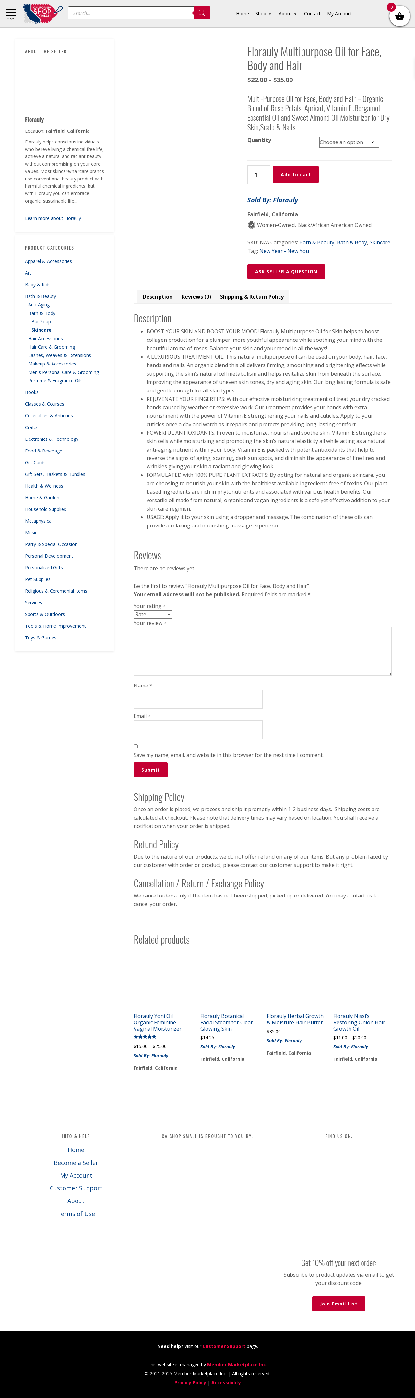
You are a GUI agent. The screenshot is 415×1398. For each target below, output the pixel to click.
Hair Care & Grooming (51, 347)
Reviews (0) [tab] (196, 296)
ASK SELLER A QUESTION (286, 271)
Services (33, 603)
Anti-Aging (39, 305)
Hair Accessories (45, 338)
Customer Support (76, 1188)
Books (32, 392)
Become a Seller (76, 1163)
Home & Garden (42, 497)
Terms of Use (76, 1214)
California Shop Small (43, 14)
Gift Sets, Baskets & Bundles (55, 474)
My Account (76, 1175)
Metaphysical (39, 521)
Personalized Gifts (44, 567)
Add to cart (296, 174)
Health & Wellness (44, 486)
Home (76, 1150)
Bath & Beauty (40, 296)
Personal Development (49, 556)
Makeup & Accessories (52, 364)
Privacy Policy (190, 1382)
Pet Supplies (38, 579)
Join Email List (339, 1304)
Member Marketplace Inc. (237, 1364)
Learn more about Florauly (53, 218)
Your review (150, 622)
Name (143, 685)
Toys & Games (40, 638)
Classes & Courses (44, 404)
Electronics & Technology (51, 439)
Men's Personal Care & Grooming (63, 372)
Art (28, 273)
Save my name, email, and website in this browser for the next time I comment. (229, 755)
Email (142, 716)
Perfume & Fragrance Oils (55, 380)
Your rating (150, 606)
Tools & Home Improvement (55, 626)
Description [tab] (157, 296)
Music (31, 532)
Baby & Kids (38, 284)
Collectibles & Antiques (49, 416)
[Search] (202, 12)
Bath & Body (41, 313)
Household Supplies (45, 509)
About (76, 1201)
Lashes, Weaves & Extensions (59, 355)
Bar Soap (41, 321)
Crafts (31, 427)
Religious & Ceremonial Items (56, 591)
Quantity (259, 139)
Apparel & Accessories (48, 261)
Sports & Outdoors (45, 614)
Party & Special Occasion (51, 544)
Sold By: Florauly (272, 199)
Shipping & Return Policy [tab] (252, 296)
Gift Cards (35, 462)
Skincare (41, 330)
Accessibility (226, 1382)
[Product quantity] (258, 174)
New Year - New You (284, 250)
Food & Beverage (43, 451)
